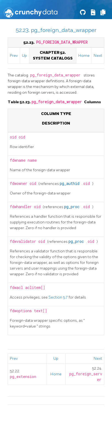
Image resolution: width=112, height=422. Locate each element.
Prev (14, 55)
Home (84, 55)
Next (98, 55)
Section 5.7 (58, 297)
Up (24, 55)
